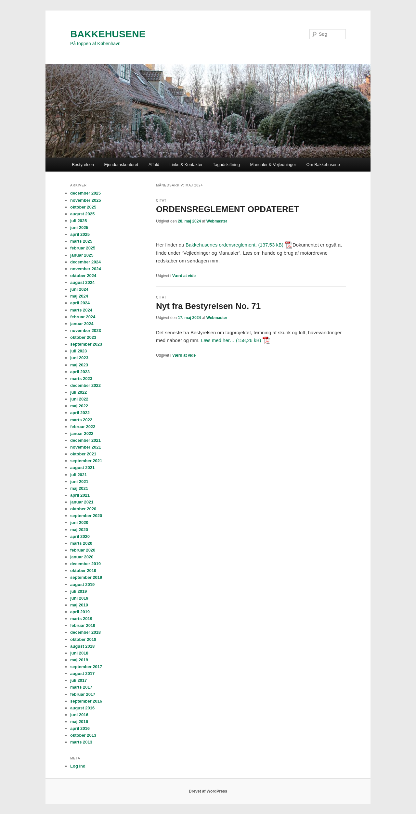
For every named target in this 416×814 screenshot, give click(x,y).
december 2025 (85, 193)
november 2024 (85, 268)
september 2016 (86, 701)
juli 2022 (78, 392)
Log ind (77, 766)
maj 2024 (79, 296)
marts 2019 (81, 618)
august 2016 (82, 708)
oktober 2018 (83, 639)
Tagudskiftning (226, 164)
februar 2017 (82, 694)
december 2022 (85, 385)
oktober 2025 (83, 207)
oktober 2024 (83, 275)
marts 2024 (81, 310)
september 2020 (86, 515)
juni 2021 (79, 481)
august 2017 (82, 673)
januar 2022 (82, 433)
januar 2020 (82, 556)
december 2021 (85, 440)
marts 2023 (81, 378)
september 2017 (86, 666)
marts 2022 (81, 419)
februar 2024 (82, 316)
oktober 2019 (83, 570)
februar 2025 (82, 248)
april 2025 (80, 234)
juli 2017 (78, 680)
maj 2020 (79, 529)
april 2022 (80, 412)
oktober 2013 (83, 735)
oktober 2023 (83, 337)
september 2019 (86, 577)
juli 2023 (78, 351)
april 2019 (80, 611)
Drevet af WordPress (208, 791)
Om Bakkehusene (323, 164)
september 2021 (86, 460)
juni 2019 (79, 598)
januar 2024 (82, 323)
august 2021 (82, 467)
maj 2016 (79, 721)
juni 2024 (79, 289)
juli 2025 (78, 220)
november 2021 (85, 447)
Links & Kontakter (185, 164)
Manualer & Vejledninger (273, 164)
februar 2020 (82, 550)
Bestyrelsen (83, 164)
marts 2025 (81, 241)
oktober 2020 (83, 508)
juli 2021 (78, 474)
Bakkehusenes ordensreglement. (222, 245)
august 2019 (82, 584)
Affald (154, 164)
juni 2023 (79, 357)
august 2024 (82, 282)
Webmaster (216, 221)
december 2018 (85, 632)
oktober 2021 (83, 454)
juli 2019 (78, 591)
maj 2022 (79, 405)
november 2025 (85, 200)
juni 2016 (79, 714)
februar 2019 (82, 625)
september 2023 (86, 344)
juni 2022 (79, 399)
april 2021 (80, 495)
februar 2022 (82, 426)
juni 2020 (79, 522)
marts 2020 (81, 543)
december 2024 (85, 262)
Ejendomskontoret (121, 164)
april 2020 (80, 536)
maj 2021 (79, 488)
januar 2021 (82, 502)
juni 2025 (79, 227)
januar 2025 (82, 255)
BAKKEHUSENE (108, 34)
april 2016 (80, 728)
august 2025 (82, 213)
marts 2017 (81, 687)
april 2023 (80, 371)
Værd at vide (184, 275)
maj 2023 (79, 364)
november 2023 (85, 330)
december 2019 (85, 563)
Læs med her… (217, 340)
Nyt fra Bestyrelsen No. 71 (208, 306)
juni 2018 (79, 653)
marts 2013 (81, 742)
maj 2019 (79, 605)
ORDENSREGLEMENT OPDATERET (227, 209)
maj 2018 (79, 659)
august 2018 (82, 646)
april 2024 (80, 302)
